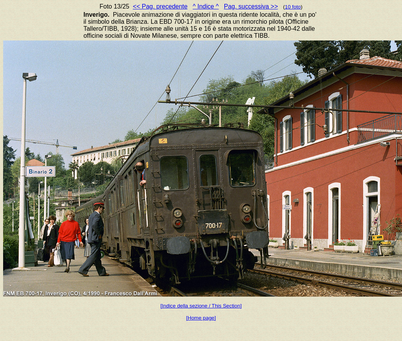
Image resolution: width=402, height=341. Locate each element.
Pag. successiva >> (251, 6)
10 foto (293, 7)
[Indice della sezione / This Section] (201, 306)
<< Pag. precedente (160, 6)
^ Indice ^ (206, 6)
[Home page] (201, 318)
